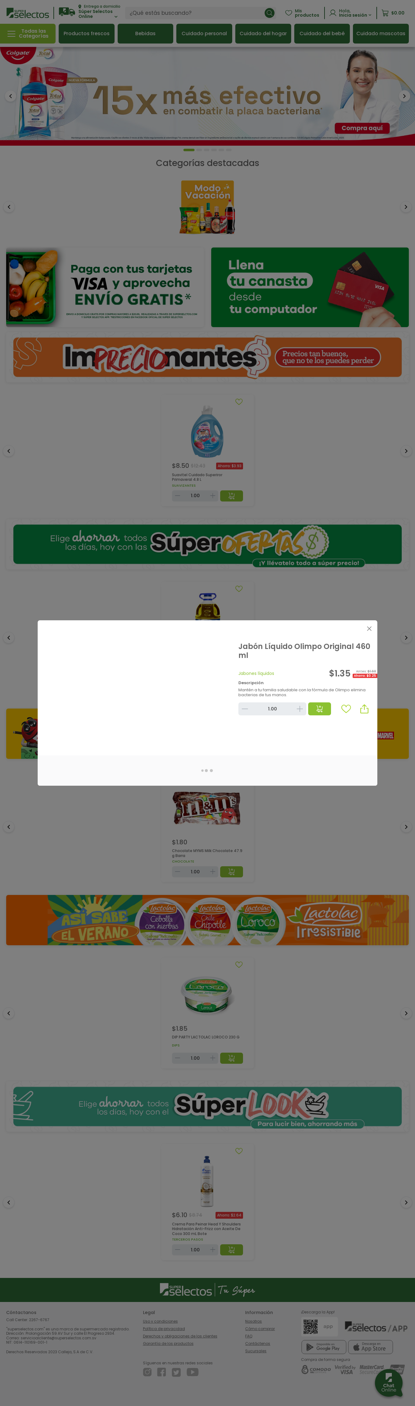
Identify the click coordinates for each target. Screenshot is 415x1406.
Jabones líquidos (256, 673)
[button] (364, 709)
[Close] (369, 628)
